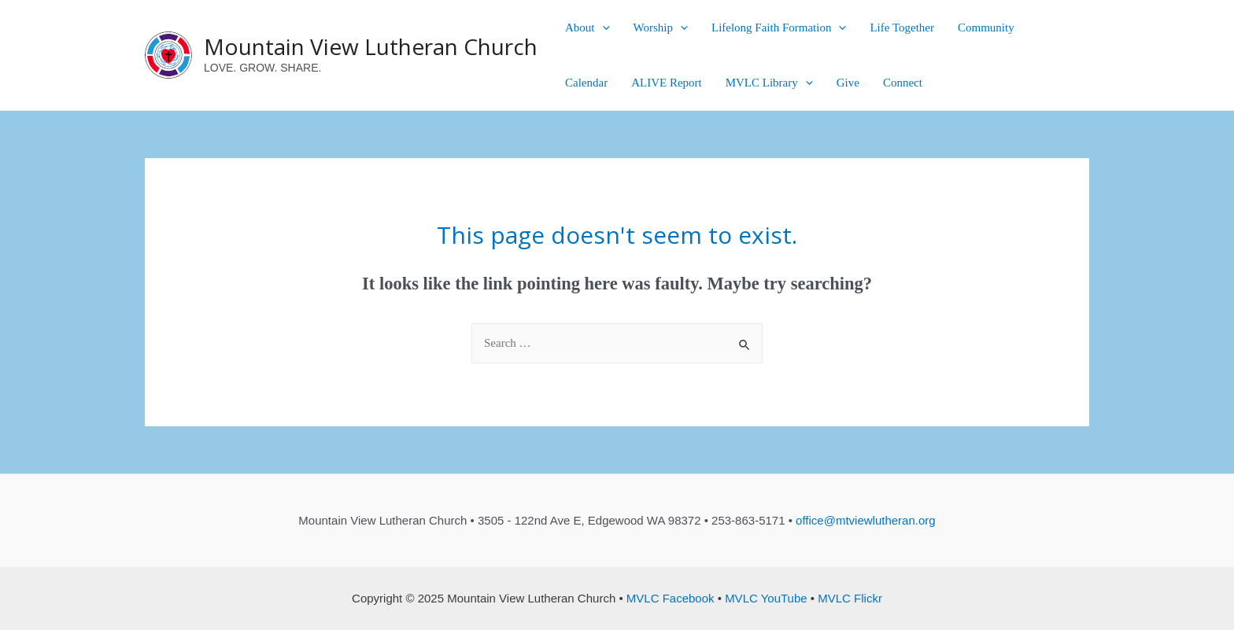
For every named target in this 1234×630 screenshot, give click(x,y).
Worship (661, 27)
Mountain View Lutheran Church (371, 46)
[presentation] (602, 27)
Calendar (586, 82)
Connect (902, 82)
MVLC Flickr (850, 598)
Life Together (902, 27)
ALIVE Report (666, 82)
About (587, 27)
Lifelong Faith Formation (778, 27)
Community (986, 27)
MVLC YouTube (766, 598)
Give (848, 82)
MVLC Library (769, 82)
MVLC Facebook (670, 598)
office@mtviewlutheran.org (866, 520)
